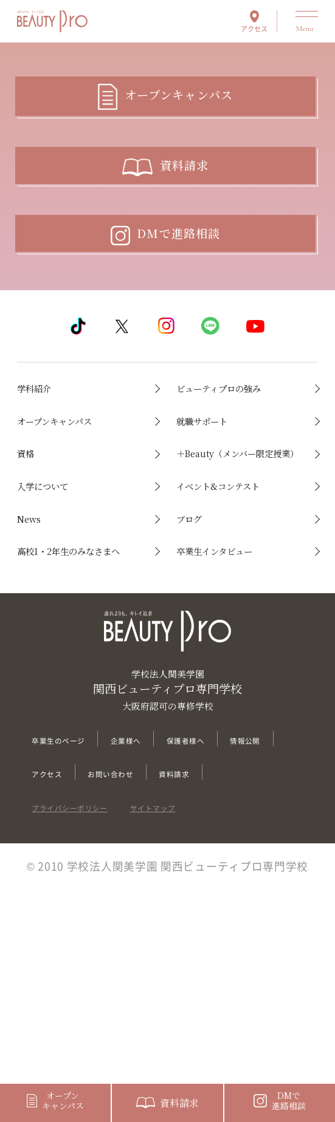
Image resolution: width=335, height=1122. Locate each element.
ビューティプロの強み (235, 465)
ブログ (196, 658)
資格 (30, 548)
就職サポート (216, 511)
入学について (57, 603)
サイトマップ (202, 1006)
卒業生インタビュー (236, 695)
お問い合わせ (208, 940)
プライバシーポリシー (88, 1006)
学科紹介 (44, 456)
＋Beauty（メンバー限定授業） (238, 557)
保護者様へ (236, 906)
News (34, 658)
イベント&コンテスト (235, 612)
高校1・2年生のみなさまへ (77, 704)
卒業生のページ (71, 906)
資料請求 (54, 973)
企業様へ (159, 906)
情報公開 (54, 940)
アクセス (254, 28)
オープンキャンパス (76, 511)
